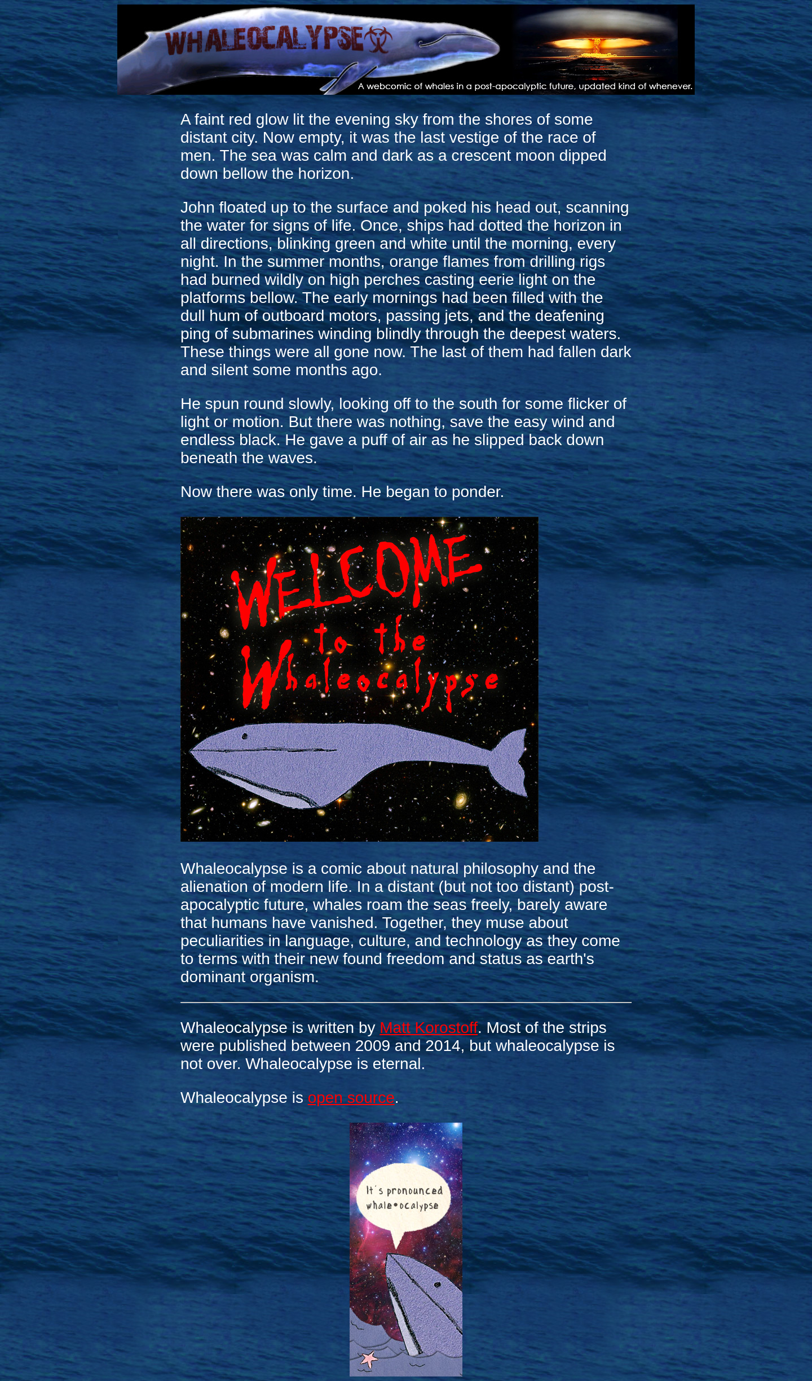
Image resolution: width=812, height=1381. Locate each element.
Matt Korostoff (428, 1027)
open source (351, 1097)
